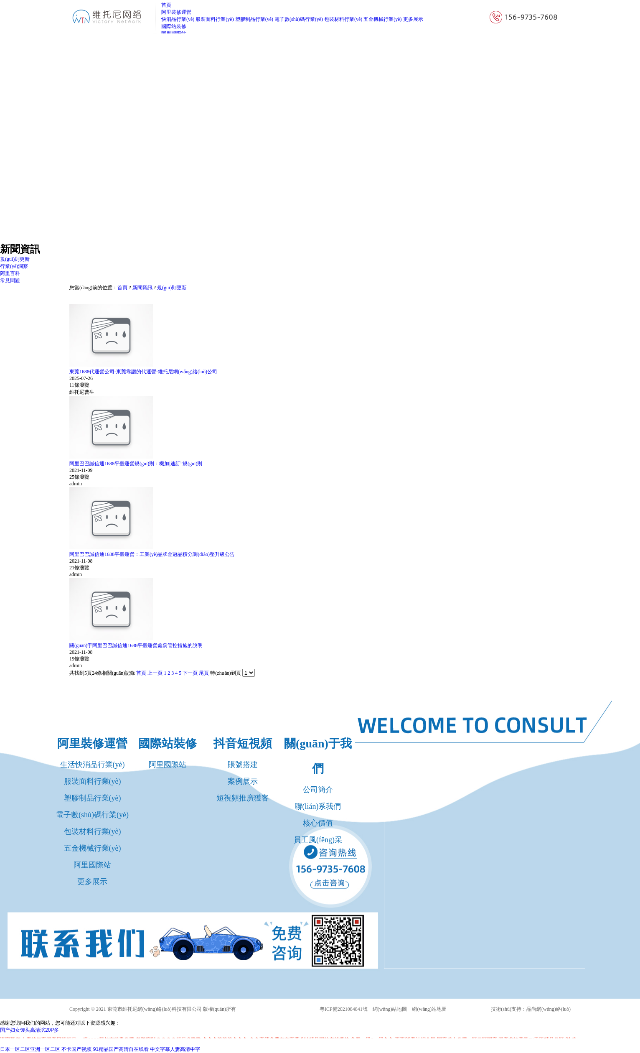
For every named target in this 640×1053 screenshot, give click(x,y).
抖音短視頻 (242, 743)
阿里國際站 (92, 865)
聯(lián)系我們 (318, 806)
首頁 (122, 288)
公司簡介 (318, 789)
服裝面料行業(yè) (215, 19)
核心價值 (318, 823)
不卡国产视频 (76, 1049)
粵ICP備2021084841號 (344, 1009)
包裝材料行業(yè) (343, 19)
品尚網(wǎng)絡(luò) (548, 1009)
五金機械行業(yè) (382, 19)
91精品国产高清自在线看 (121, 1049)
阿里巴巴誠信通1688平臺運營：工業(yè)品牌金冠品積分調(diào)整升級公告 (152, 554)
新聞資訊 (142, 288)
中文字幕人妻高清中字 (175, 1049)
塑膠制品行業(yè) (254, 19)
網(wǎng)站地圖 (390, 1009)
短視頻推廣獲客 (242, 798)
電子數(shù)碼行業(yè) (298, 19)
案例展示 (243, 781)
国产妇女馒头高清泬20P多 (29, 1030)
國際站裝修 (167, 743)
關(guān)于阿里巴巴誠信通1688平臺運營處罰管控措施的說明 (136, 645)
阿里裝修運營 (92, 743)
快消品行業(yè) (177, 19)
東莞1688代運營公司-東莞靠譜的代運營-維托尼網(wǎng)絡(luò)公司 (143, 372)
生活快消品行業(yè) (92, 764)
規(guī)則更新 (172, 288)
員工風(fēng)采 (318, 840)
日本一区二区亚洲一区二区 (30, 1049)
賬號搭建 (243, 764)
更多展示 (413, 19)
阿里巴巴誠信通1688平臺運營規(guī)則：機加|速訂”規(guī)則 (135, 464)
